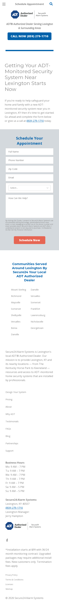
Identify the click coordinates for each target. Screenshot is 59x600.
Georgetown (37, 328)
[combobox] (10, 187)
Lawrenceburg (38, 315)
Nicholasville (37, 321)
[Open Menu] (4, 4)
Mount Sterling (18, 289)
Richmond (16, 296)
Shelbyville (16, 315)
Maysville (15, 302)
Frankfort (35, 308)
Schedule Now (29, 240)
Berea (14, 328)
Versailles (35, 296)
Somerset (36, 302)
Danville (35, 289)
